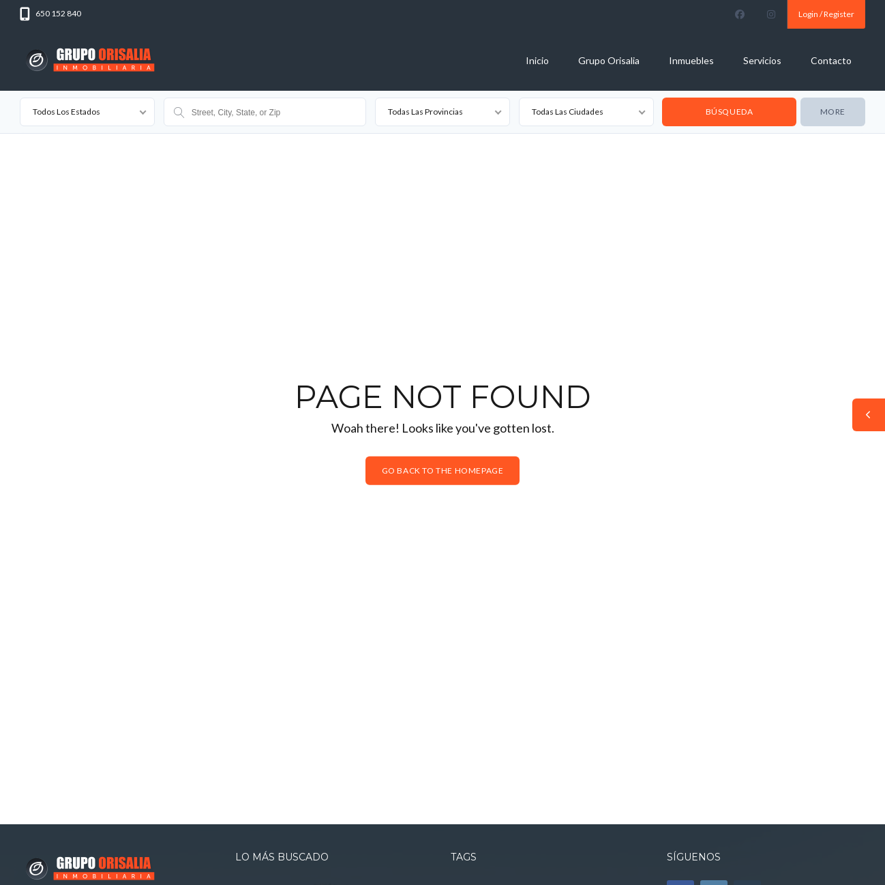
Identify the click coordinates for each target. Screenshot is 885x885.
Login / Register (826, 14)
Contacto (831, 60)
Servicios (762, 60)
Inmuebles (691, 60)
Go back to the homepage (443, 470)
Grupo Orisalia (609, 60)
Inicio (537, 60)
